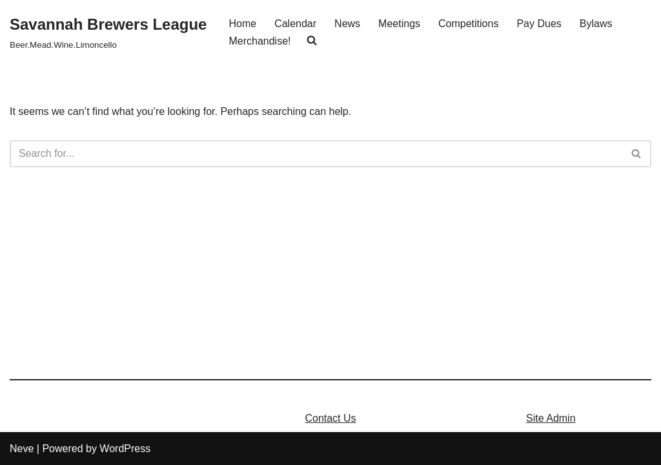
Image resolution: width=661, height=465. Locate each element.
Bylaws (596, 23)
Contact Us (330, 418)
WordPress (124, 448)
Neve (22, 448)
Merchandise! (259, 41)
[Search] (316, 153)
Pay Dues (538, 23)
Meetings (399, 23)
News (347, 23)
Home (242, 23)
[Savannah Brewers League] (108, 32)
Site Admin (550, 418)
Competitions (468, 23)
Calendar (295, 23)
